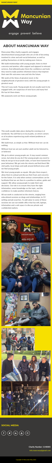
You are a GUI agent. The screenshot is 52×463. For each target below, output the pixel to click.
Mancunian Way (9, 2)
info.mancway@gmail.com (40, 450)
